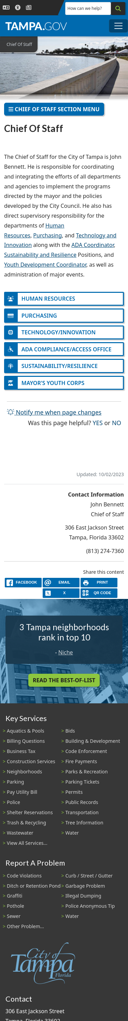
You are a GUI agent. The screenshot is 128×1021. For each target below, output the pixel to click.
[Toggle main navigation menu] (118, 26)
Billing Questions (26, 741)
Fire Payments (81, 761)
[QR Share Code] (99, 593)
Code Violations (24, 875)
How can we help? (85, 8)
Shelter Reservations (30, 812)
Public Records (82, 802)
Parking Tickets (82, 782)
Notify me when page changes (54, 412)
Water (72, 833)
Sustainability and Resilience (40, 254)
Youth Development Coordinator (45, 264)
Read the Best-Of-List (64, 680)
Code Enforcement (86, 751)
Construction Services (31, 761)
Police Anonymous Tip (90, 906)
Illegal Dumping (83, 895)
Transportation (82, 812)
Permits (74, 792)
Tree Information (84, 822)
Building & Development (93, 741)
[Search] (118, 8)
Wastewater (20, 833)
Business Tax (21, 751)
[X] (61, 593)
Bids (70, 730)
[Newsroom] (28, 7)
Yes (98, 422)
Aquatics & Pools (25, 730)
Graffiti (14, 895)
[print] (99, 582)
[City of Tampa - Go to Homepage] (36, 26)
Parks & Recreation (87, 771)
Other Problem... (25, 926)
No (116, 422)
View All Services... (27, 843)
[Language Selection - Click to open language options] (6, 7)
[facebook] (23, 582)
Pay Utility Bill (22, 792)
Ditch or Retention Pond (34, 886)
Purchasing (47, 235)
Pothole (15, 906)
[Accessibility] (17, 7)
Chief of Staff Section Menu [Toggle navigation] (54, 109)
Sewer (13, 916)
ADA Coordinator (92, 245)
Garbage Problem (85, 886)
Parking (15, 782)
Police (13, 802)
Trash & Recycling (26, 822)
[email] (61, 582)
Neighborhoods (24, 771)
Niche (65, 652)
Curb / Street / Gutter (89, 875)
